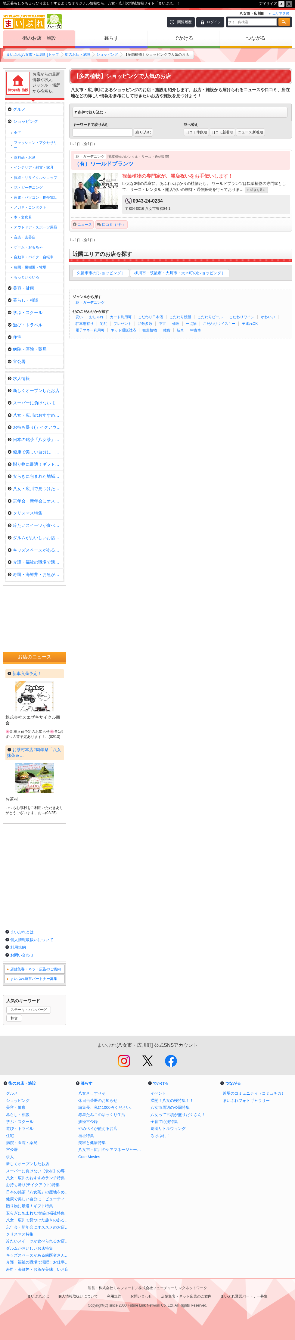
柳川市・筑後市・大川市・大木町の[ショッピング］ (179, 273)
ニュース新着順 (250, 132)
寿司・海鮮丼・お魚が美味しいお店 (37, 1269)
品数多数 (145, 324)
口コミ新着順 (222, 132)
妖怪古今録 (88, 1121)
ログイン (214, 22)
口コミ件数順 (196, 132)
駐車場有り (85, 324)
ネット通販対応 (123, 330)
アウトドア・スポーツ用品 (35, 227)
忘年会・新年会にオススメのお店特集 (39, 1227)
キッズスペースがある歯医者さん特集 (39, 1255)
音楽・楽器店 (25, 237)
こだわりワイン (241, 317)
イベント (158, 1093)
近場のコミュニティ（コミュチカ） (254, 1093)
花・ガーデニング (90, 302)
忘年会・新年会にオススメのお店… (35, 501)
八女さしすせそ (92, 1093)
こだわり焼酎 (180, 317)
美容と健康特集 (92, 1142)
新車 (180, 330)
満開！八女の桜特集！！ (172, 1100)
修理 (175, 324)
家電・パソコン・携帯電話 (35, 197)
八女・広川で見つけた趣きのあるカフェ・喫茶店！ (39, 1220)
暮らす (111, 38)
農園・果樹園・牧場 (30, 267)
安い (79, 317)
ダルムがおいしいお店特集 (35, 537)
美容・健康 (21, 288)
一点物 (191, 324)
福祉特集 (86, 1135)
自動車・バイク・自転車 (34, 257)
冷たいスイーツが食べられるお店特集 (39, 1241)
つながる (256, 38)
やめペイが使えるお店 (97, 1128)
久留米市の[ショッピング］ (101, 273)
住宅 (14, 337)
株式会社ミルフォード (117, 1288)
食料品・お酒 (25, 157)
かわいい (268, 317)
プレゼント (122, 324)
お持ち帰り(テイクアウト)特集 (35, 427)
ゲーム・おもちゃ (28, 247)
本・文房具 (23, 217)
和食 (14, 1018)
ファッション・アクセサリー (35, 145)
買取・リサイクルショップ (35, 177)
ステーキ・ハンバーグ (29, 1010)
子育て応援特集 (164, 1121)
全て (17, 133)
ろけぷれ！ (160, 1135)
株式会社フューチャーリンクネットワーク (172, 1288)
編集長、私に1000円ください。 (106, 1107)
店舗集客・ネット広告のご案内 (35, 969)
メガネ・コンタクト (30, 207)
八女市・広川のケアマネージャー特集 (111, 1149)
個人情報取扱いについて (31, 939)
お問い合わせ (22, 955)
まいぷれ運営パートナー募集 (33, 979)
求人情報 (19, 378)
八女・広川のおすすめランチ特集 (35, 415)
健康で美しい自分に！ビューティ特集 (39, 1199)
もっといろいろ (26, 277)
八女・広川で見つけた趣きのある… (35, 488)
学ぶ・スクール (25, 312)
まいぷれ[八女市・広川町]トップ (32, 54)
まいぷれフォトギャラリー (246, 1100)
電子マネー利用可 (90, 330)
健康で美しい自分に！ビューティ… (35, 451)
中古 (162, 324)
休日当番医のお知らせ (97, 1100)
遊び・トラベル (25, 324)
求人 (10, 1157)
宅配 (103, 324)
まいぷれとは (22, 932)
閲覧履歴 (184, 22)
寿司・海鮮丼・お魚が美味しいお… (35, 574)
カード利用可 (121, 317)
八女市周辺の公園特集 (170, 1107)
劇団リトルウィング (168, 1128)
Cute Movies (89, 1157)
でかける (183, 38)
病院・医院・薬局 (27, 349)
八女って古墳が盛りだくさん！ (178, 1114)
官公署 (17, 361)
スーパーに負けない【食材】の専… (35, 402)
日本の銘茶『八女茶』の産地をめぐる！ (39, 1192)
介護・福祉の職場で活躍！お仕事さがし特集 (39, 1262)
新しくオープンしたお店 (33, 390)
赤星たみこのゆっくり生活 (101, 1114)
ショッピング (107, 54)
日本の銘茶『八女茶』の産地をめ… (35, 439)
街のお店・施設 (39, 38)
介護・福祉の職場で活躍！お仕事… (35, 562)
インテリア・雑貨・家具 (34, 167)
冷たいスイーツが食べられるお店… (35, 525)
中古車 (195, 330)
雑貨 (166, 330)
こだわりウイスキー (219, 324)
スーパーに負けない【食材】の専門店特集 (39, 1171)
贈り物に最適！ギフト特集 (35, 464)
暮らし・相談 (23, 300)
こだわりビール (210, 317)
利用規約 (18, 947)
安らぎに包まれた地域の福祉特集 (35, 476)
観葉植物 (149, 330)
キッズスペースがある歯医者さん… (35, 550)
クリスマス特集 (25, 513)
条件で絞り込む (90, 112)
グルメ (17, 109)
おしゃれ (96, 317)
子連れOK (250, 324)
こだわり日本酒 (150, 317)
